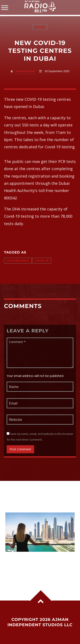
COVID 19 (42, 260)
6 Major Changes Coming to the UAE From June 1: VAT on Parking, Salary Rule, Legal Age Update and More (40, 564)
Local (40, 27)
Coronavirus (17, 260)
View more (40, 532)
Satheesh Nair (25, 71)
